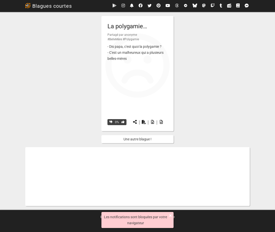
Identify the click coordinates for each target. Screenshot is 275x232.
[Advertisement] (137, 176)
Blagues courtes (48, 6)
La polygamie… (127, 26)
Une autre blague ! (137, 139)
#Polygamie (131, 39)
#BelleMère (114, 39)
